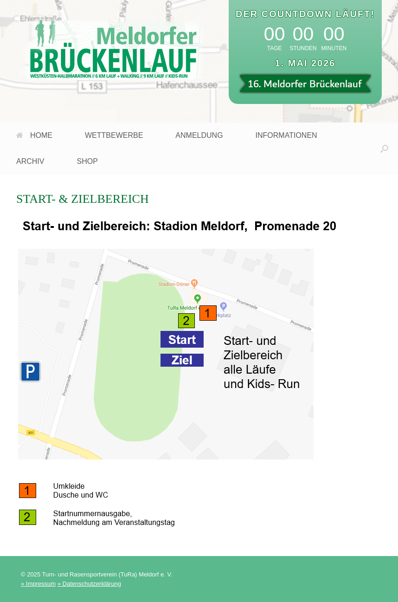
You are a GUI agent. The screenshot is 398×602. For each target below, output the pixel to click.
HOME (34, 135)
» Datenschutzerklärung (89, 583)
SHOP (87, 161)
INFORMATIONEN (286, 135)
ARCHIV (30, 161)
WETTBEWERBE (114, 135)
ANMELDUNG (199, 135)
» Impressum (38, 583)
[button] (384, 149)
